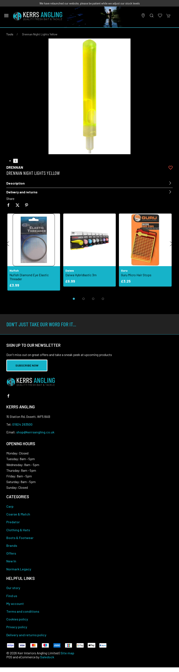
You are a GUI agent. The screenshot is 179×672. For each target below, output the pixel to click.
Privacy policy (16, 627)
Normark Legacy (18, 569)
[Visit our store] (143, 15)
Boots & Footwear (20, 538)
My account (15, 604)
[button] (6, 15)
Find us (11, 596)
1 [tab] (15, 160)
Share (10, 199)
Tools (9, 34)
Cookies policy (17, 619)
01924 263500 (22, 424)
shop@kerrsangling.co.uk (35, 432)
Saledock (47, 657)
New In (11, 561)
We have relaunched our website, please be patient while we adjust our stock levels (89, 3)
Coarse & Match (18, 514)
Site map (67, 653)
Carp (9, 506)
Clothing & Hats (18, 530)
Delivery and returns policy (26, 635)
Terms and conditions (22, 611)
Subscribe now (26, 365)
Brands (11, 545)
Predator (13, 522)
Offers (11, 553)
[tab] (74, 299)
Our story (13, 588)
